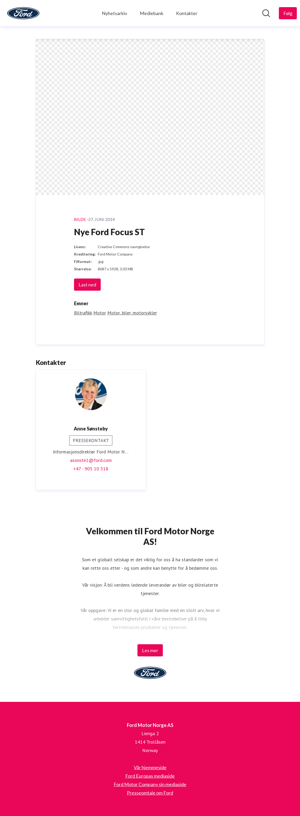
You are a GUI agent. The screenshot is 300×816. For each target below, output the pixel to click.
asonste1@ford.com (91, 460)
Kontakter (186, 13)
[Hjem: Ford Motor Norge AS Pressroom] (23, 13)
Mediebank (151, 13)
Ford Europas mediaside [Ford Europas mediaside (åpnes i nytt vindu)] (150, 776)
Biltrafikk (83, 313)
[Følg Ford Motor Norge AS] (288, 13)
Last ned (87, 285)
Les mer (150, 650)
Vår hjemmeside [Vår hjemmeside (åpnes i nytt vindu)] (150, 767)
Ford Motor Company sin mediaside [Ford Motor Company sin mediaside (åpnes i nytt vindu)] (150, 784)
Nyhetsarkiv (114, 13)
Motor (99, 313)
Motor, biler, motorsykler (132, 313)
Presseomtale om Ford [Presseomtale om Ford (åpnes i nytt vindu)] (150, 793)
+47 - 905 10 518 (90, 469)
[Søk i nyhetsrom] (266, 13)
